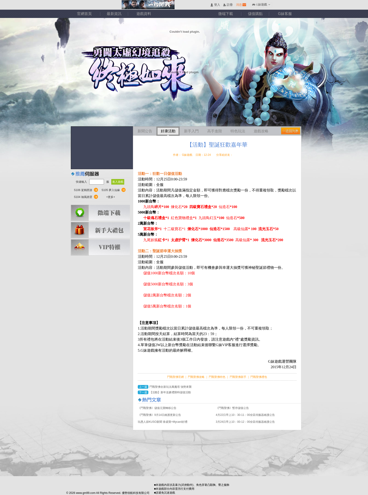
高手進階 (214, 131)
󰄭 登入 (215, 4)
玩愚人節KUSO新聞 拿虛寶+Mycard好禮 (162, 421)
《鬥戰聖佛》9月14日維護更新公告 (159, 415)
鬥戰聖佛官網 (175, 377)
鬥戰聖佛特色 (217, 377)
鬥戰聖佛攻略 (196, 377)
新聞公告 (145, 131)
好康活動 (168, 131)
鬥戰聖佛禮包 (258, 377)
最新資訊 (114, 14)
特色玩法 (237, 131)
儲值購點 (255, 14)
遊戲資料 (143, 14)
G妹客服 (285, 14)
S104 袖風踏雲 (83, 197)
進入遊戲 (117, 181)
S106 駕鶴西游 (83, 190)
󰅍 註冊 (228, 4)
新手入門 (191, 131)
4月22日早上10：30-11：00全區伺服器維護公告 (245, 415)
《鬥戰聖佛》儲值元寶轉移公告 (157, 408)
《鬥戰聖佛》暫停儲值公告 (232, 408)
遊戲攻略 (261, 131)
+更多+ (110, 197)
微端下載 (225, 14)
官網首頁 (84, 14)
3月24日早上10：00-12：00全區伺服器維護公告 (245, 421)
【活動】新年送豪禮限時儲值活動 (170, 392)
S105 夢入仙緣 (110, 190)
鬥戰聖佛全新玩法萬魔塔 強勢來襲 (171, 386)
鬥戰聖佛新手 (238, 377)
